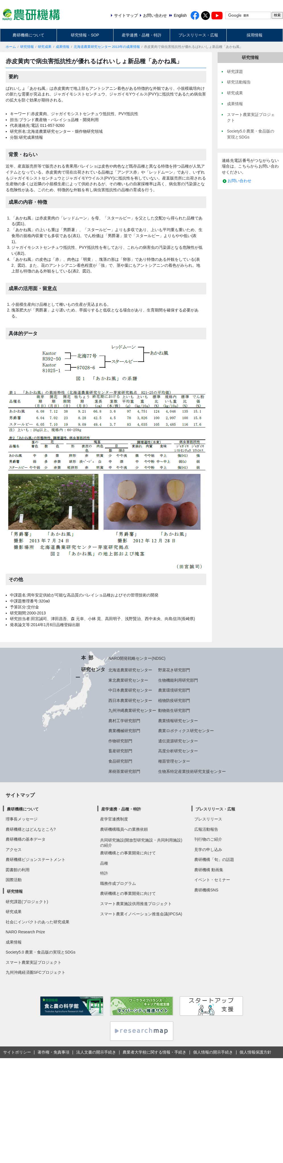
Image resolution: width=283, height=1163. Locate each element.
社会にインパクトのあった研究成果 (37, 922)
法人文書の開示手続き (96, 1052)
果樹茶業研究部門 (124, 771)
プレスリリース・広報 (198, 35)
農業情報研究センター (178, 720)
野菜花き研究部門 (174, 670)
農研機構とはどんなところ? (31, 829)
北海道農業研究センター (130, 670)
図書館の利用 (18, 869)
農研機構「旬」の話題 (214, 859)
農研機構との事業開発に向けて (128, 853)
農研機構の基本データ (26, 839)
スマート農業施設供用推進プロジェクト (136, 903)
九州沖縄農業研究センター (132, 710)
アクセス (14, 849)
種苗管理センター (174, 761)
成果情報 (62, 46)
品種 (104, 863)
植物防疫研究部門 (174, 700)
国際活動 (14, 879)
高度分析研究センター (178, 751)
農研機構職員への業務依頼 (124, 829)
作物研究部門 (120, 741)
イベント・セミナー (212, 879)
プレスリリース (208, 819)
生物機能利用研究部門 (178, 680)
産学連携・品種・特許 (142, 35)
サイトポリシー (17, 1052)
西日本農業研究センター (130, 700)
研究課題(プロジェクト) (27, 901)
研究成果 (44, 46)
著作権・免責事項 (53, 1052)
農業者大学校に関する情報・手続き (154, 1052)
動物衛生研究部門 (174, 710)
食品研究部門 (120, 761)
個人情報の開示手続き (213, 1052)
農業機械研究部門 (124, 730)
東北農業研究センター (128, 680)
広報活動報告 (206, 829)
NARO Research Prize (25, 932)
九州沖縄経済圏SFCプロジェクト (35, 972)
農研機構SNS (206, 890)
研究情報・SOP (85, 35)
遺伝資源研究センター (178, 741)
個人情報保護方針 (255, 1052)
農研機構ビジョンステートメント (35, 859)
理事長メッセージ (22, 819)
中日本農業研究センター (130, 690)
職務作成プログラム (118, 883)
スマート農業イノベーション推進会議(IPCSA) (141, 914)
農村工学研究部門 (124, 720)
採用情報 (255, 35)
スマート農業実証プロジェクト (33, 962)
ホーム (11, 46)
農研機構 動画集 (208, 869)
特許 (104, 873)
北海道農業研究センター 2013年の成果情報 (107, 46)
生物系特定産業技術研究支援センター (192, 771)
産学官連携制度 (114, 819)
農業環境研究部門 (174, 690)
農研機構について (28, 35)
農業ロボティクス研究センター (186, 730)
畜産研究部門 (120, 751)
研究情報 (27, 46)
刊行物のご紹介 (208, 839)
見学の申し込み (208, 849)
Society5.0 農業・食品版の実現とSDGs (40, 952)
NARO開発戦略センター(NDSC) (136, 658)
